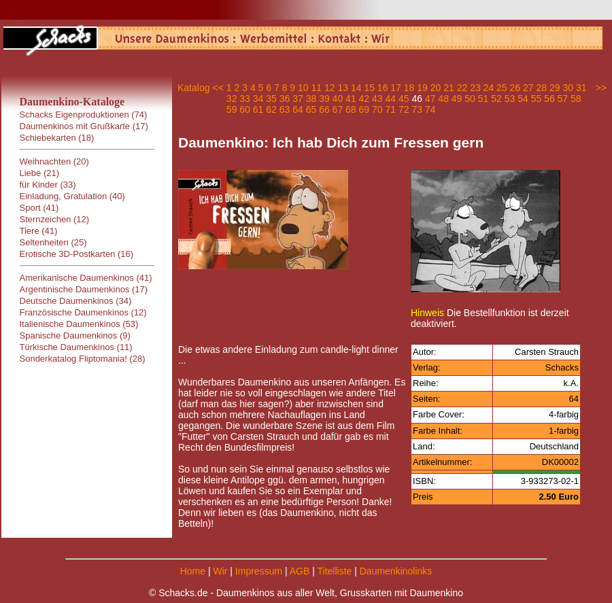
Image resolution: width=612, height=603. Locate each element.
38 (311, 98)
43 (377, 98)
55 (536, 98)
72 (403, 109)
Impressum (258, 571)
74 (430, 109)
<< (217, 87)
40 (338, 98)
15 (369, 87)
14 (356, 87)
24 (488, 87)
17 (395, 87)
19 (422, 87)
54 (522, 98)
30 (567, 87)
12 (329, 87)
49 (457, 98)
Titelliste (334, 571)
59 (231, 109)
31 (581, 87)
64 (297, 109)
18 (409, 87)
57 (563, 98)
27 (528, 87)
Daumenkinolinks (396, 571)
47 (430, 98)
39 (324, 98)
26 (515, 87)
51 (483, 98)
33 (244, 98)
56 (549, 98)
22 (462, 87)
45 (403, 98)
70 (377, 109)
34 (258, 98)
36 (284, 98)
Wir (220, 571)
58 (576, 98)
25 (501, 87)
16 (382, 87)
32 (231, 98)
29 (554, 87)
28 (541, 87)
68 (350, 109)
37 (297, 98)
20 (435, 87)
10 (303, 87)
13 (342, 87)
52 (496, 98)
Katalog (193, 87)
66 (324, 109)
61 (258, 109)
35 (271, 98)
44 (390, 98)
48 (443, 98)
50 (469, 98)
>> (601, 87)
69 (364, 109)
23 (475, 87)
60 (244, 109)
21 (448, 87)
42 (364, 98)
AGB (300, 571)
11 (316, 87)
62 (271, 109)
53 (510, 98)
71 (390, 109)
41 (350, 98)
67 (338, 109)
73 (416, 109)
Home (192, 571)
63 (284, 109)
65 (311, 109)
